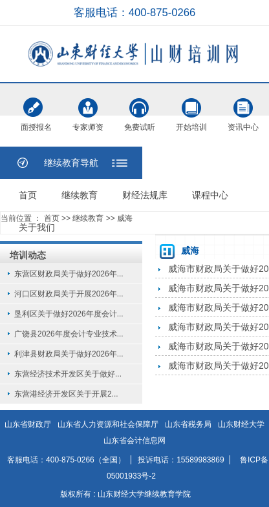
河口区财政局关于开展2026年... (69, 293)
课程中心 (210, 195)
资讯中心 (243, 108)
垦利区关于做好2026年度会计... (69, 313)
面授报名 (36, 109)
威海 (125, 218)
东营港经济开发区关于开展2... (66, 393)
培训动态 (28, 255)
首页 (28, 195)
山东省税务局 (188, 424)
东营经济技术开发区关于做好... (68, 373)
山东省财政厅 (28, 424)
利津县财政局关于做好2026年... (69, 353)
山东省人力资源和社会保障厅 (108, 424)
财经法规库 (144, 195)
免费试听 (139, 108)
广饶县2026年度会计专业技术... (69, 333)
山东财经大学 (241, 424)
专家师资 (87, 108)
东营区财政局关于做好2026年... (69, 273)
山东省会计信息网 (134, 440)
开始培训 (191, 108)
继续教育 (79, 195)
